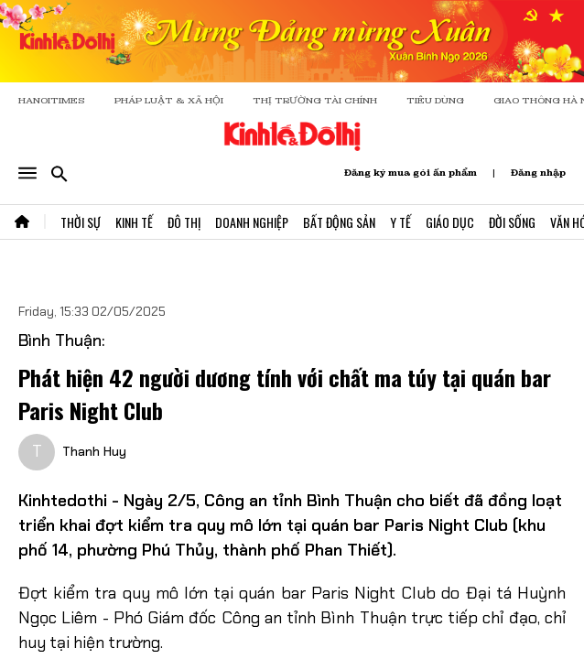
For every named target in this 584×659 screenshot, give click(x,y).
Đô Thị (184, 222)
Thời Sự (80, 222)
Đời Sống (512, 222)
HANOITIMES (51, 100)
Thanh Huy (94, 451)
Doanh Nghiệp (251, 222)
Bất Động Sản (339, 222)
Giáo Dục (450, 222)
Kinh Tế (134, 222)
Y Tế (400, 222)
